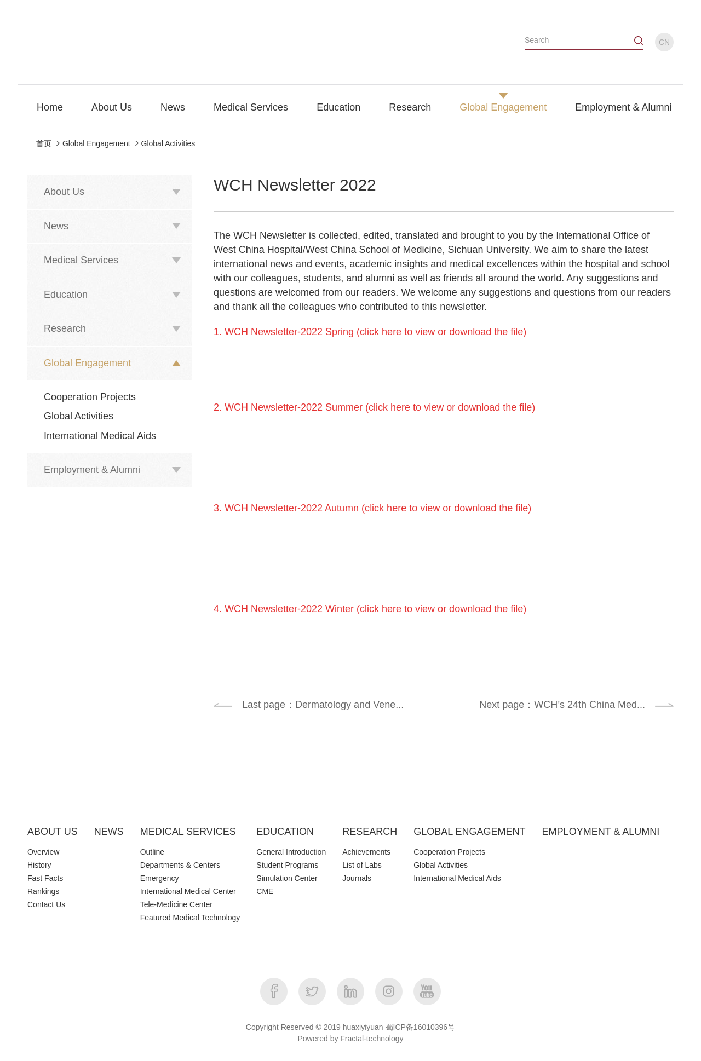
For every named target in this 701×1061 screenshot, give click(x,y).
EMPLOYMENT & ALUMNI (601, 831)
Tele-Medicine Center (176, 904)
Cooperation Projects (90, 396)
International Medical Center (188, 891)
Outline (152, 851)
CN (664, 42)
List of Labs (362, 865)
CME (264, 891)
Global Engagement (503, 107)
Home (50, 107)
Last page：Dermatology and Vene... (323, 704)
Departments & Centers (180, 865)
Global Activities (168, 143)
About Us (111, 107)
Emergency (159, 878)
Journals (356, 878)
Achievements (366, 851)
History (39, 865)
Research (410, 107)
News (172, 107)
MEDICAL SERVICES (188, 831)
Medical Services (251, 107)
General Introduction (291, 851)
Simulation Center (286, 878)
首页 (43, 143)
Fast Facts (45, 878)
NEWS (109, 831)
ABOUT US (52, 831)
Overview (43, 851)
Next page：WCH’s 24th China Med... (562, 704)
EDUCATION (285, 831)
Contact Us (46, 904)
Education (338, 107)
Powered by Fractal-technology (351, 1038)
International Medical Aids (100, 435)
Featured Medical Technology (190, 917)
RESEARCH (369, 831)
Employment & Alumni (623, 107)
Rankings (43, 891)
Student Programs (287, 865)
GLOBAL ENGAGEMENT (469, 831)
